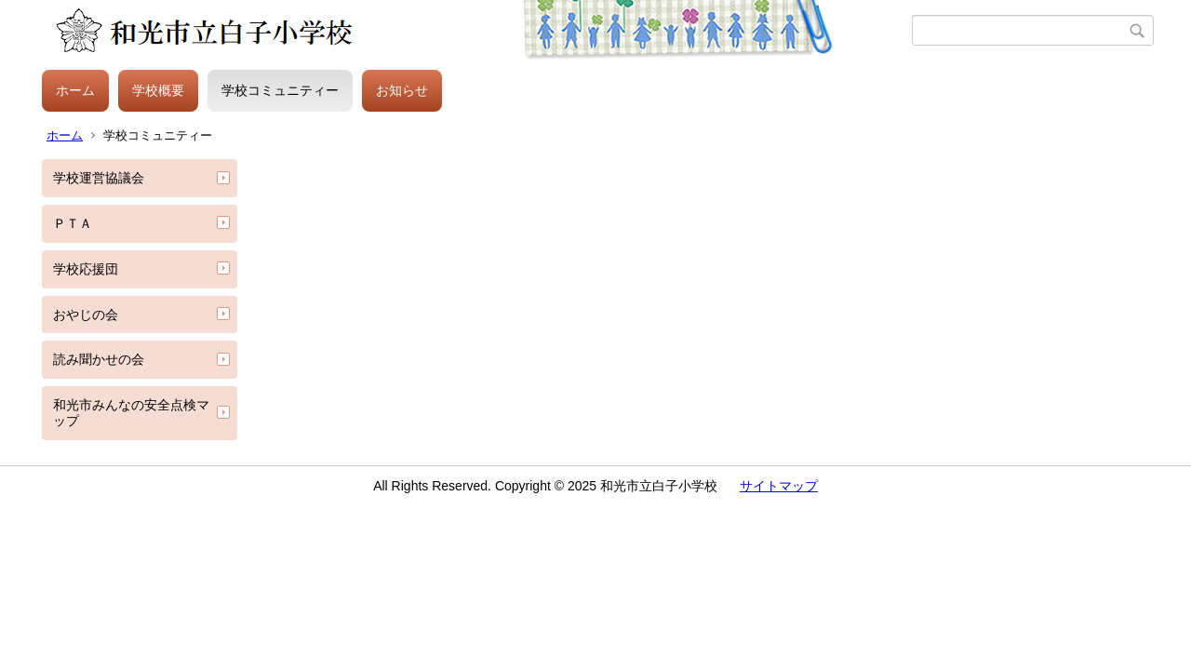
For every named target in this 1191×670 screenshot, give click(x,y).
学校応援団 (85, 268)
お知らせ (402, 90)
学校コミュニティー (280, 90)
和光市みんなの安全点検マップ (131, 412)
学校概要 (158, 90)
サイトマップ (779, 485)
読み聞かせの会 (98, 359)
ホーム (75, 90)
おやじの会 (85, 314)
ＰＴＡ (72, 223)
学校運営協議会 (98, 177)
